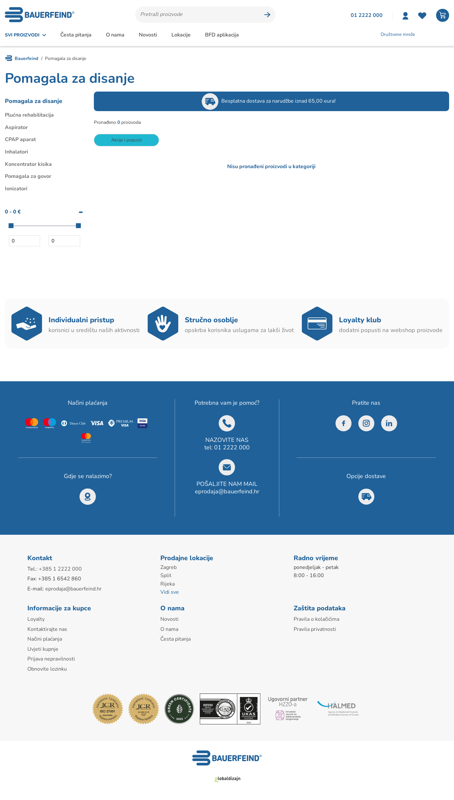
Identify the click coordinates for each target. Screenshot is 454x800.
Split (165, 575)
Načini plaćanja (44, 639)
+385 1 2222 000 (60, 569)
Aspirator (16, 127)
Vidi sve (169, 592)
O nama (115, 34)
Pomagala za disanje (33, 101)
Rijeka (167, 584)
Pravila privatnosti (315, 629)
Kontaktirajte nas (47, 629)
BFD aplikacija (222, 34)
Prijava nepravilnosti (51, 658)
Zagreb (168, 567)
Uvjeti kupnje (42, 649)
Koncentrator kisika (28, 164)
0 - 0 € (13, 211)
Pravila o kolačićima (316, 619)
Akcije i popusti (126, 140)
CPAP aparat (20, 139)
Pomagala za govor (28, 176)
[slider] (10, 225)
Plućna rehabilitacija (29, 115)
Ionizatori (16, 188)
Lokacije (181, 34)
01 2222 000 (232, 447)
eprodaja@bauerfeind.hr (227, 491)
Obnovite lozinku (47, 669)
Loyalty (36, 619)
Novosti (148, 34)
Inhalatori (16, 151)
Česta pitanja (76, 34)
